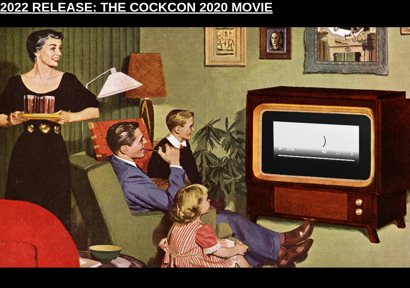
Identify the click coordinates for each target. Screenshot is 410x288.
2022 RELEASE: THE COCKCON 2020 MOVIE (136, 7)
